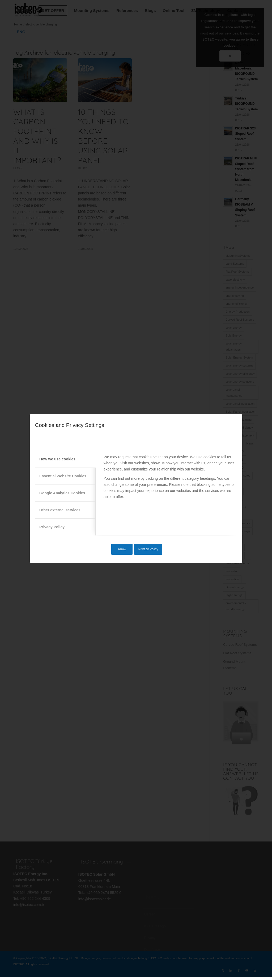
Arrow (122, 549)
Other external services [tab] (59, 510)
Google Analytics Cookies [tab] (62, 493)
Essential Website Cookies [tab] (62, 476)
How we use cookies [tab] (57, 459)
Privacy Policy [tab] (52, 527)
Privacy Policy (148, 549)
